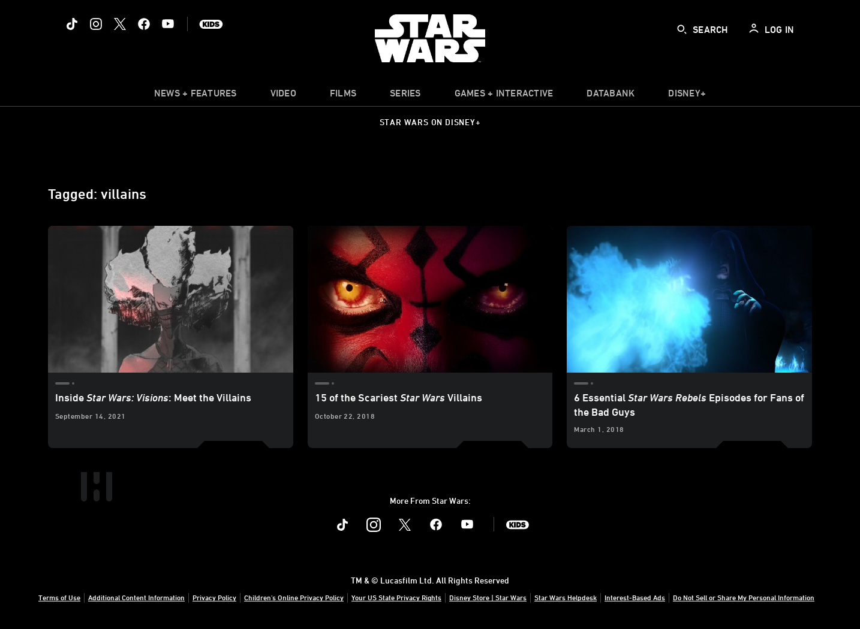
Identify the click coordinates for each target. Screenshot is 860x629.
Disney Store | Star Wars (488, 597)
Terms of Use (59, 597)
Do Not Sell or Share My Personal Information (743, 597)
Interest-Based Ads (635, 597)
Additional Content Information (136, 597)
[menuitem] (283, 96)
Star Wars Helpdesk (565, 597)
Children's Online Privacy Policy (294, 597)
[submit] (682, 29)
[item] (195, 96)
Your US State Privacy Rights (396, 597)
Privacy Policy (214, 597)
